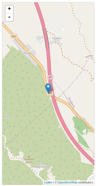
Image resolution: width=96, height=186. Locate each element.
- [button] (9, 17)
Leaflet (48, 182)
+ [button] (9, 9)
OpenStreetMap (68, 182)
